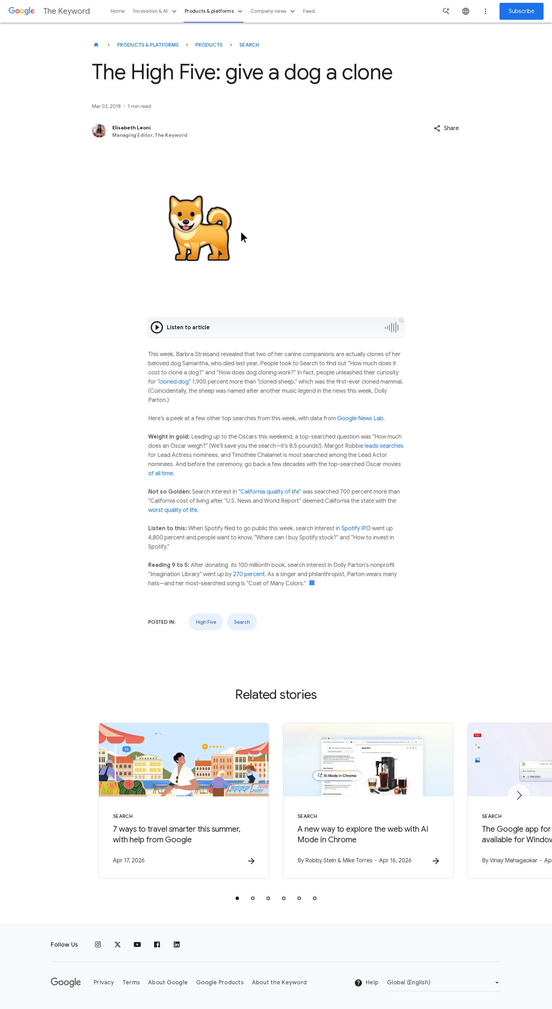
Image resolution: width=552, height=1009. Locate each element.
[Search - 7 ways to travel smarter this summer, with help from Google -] (184, 800)
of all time (160, 473)
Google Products (220, 982)
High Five (206, 622)
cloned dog (174, 381)
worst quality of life (172, 510)
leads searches (384, 446)
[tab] (237, 898)
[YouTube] (137, 944)
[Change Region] (444, 982)
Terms (131, 982)
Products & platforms (214, 11)
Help (366, 983)
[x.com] (117, 944)
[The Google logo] (66, 982)
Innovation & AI (155, 11)
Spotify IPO (356, 528)
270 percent (249, 574)
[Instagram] (97, 944)
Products (208, 45)
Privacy (104, 982)
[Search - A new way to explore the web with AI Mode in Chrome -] (368, 800)
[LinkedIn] (176, 944)
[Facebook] (157, 944)
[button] (446, 128)
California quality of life (269, 491)
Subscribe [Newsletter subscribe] (521, 11)
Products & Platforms (147, 45)
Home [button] (118, 11)
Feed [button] (309, 11)
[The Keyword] (96, 44)
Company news (274, 11)
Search (249, 45)
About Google (168, 982)
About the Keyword (279, 982)
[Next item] (519, 795)
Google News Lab (360, 418)
